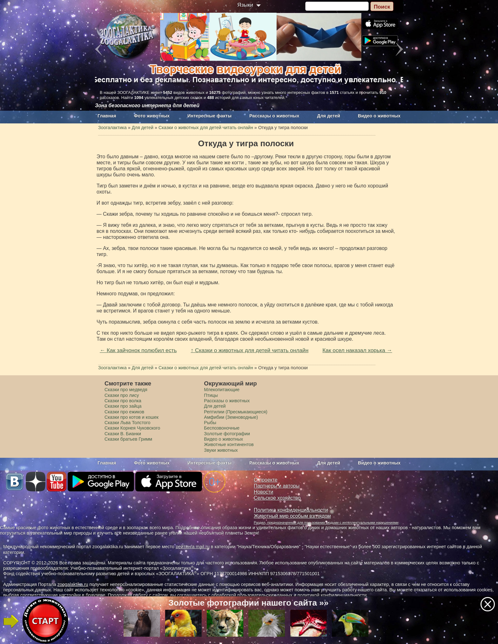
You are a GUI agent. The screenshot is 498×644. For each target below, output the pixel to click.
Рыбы (210, 422)
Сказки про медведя (125, 389)
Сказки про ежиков (124, 411)
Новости (263, 492)
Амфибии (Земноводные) (231, 417)
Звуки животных (221, 450)
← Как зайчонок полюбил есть (138, 350)
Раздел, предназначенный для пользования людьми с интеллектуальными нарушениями (326, 522)
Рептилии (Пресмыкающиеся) (235, 411)
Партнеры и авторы (276, 486)
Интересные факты (209, 115)
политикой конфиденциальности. (333, 595)
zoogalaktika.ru (72, 584)
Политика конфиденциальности (291, 510)
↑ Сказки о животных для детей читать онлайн (250, 350)
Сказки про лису (121, 395)
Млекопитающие (221, 389)
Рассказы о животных (274, 115)
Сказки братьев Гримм (128, 439)
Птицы (211, 395)
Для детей (328, 115)
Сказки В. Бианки (122, 433)
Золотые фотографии (227, 433)
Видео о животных (379, 115)
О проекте (266, 480)
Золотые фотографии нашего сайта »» (248, 603)
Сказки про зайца (122, 406)
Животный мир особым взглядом (292, 516)
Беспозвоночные (221, 427)
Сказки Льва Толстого (127, 422)
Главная (107, 115)
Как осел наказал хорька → (357, 350)
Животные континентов (228, 444)
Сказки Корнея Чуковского (132, 427)
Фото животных (152, 115)
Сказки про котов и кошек (131, 417)
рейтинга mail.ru (193, 546)
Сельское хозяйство (277, 498)
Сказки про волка (122, 400)
